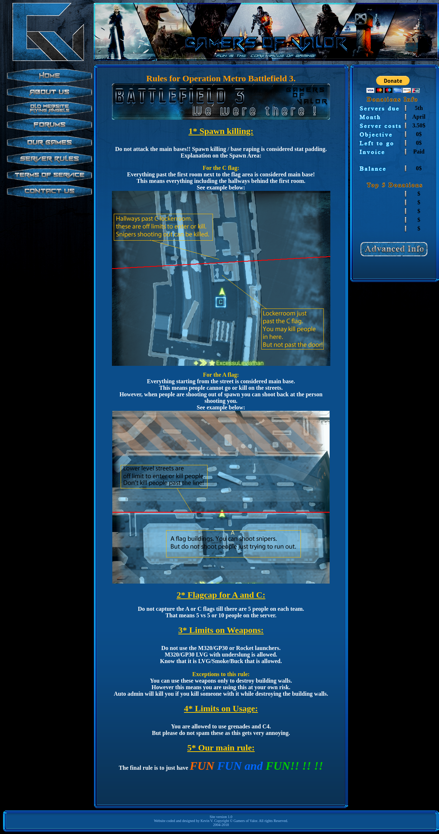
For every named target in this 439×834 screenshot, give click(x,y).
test (48, 155)
